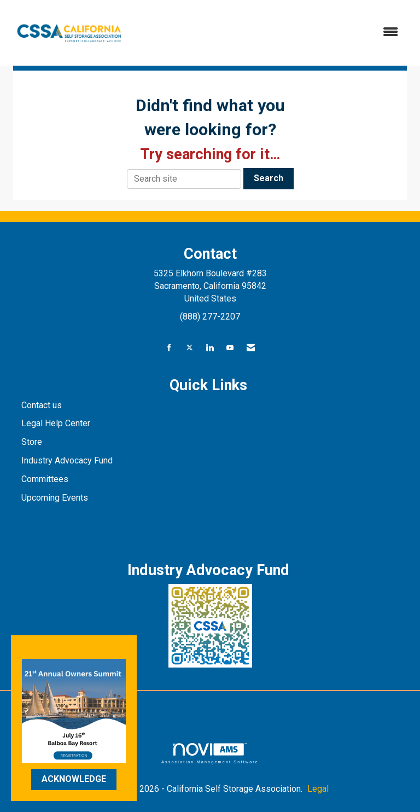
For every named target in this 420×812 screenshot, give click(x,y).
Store (32, 442)
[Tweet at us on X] (189, 348)
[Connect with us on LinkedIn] (210, 348)
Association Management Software (210, 753)
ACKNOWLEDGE (74, 779)
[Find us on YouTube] (230, 348)
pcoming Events (58, 497)
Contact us (42, 405)
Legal (318, 789)
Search (268, 178)
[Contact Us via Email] (250, 348)
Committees (44, 479)
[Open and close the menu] (270, 32)
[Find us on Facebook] (169, 348)
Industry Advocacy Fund (67, 460)
